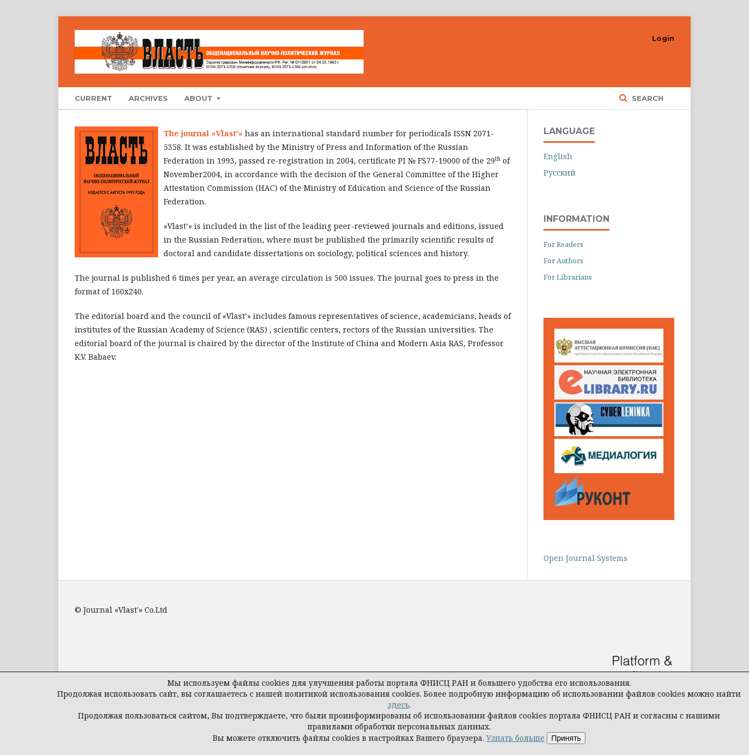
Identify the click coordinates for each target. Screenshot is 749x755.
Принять (566, 738)
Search (646, 98)
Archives (148, 98)
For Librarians (567, 277)
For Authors (563, 260)
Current (93, 98)
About (199, 98)
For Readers (563, 244)
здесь (398, 704)
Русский (559, 172)
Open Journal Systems (585, 558)
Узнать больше (515, 738)
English (557, 156)
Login (663, 38)
